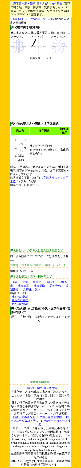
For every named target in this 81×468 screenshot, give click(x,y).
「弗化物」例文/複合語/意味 (40, 388)
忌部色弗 (55, 285)
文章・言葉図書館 (51, 417)
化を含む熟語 (20, 300)
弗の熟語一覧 (37, 19)
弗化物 (50, 282)
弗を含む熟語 (20, 296)
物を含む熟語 (20, 303)
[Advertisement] (40, 91)
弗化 (25, 282)
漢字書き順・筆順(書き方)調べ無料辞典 (37, 3)
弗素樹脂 (39, 285)
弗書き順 (17, 19)
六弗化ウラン (31, 289)
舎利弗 (37, 282)
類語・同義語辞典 (24, 417)
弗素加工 (23, 285)
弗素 (14, 282)
